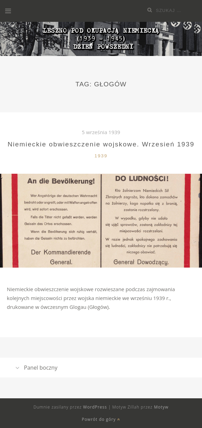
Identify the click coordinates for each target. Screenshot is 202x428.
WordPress (95, 407)
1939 (101, 155)
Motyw (161, 407)
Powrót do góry (101, 419)
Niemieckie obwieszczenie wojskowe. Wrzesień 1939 (101, 144)
